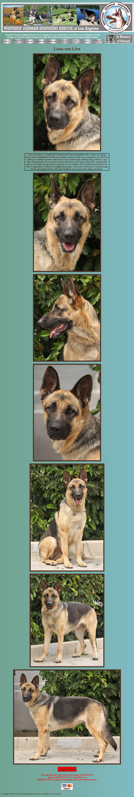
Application (67, 769)
